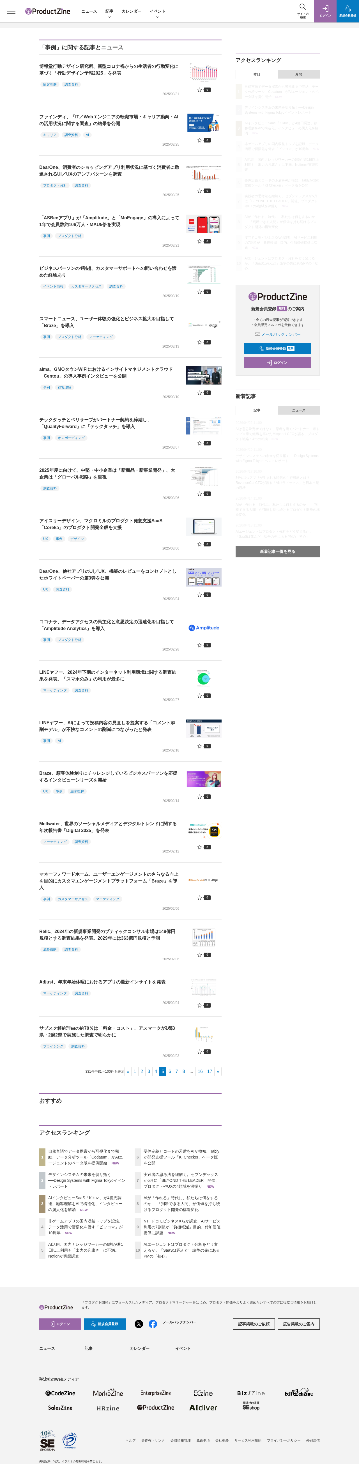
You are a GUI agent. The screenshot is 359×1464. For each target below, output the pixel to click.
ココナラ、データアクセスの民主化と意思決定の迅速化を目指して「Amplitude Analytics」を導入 (106, 625)
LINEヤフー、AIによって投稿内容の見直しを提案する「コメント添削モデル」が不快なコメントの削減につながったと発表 (107, 726)
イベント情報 (53, 286)
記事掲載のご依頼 (254, 1324)
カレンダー (131, 11)
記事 (109, 11)
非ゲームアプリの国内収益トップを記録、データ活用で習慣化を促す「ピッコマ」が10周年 (85, 1227)
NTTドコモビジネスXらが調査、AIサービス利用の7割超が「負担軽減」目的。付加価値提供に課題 (182, 1227)
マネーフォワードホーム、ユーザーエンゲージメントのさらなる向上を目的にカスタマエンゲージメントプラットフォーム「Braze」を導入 (108, 881)
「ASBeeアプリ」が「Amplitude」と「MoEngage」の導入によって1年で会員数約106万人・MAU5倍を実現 (109, 221)
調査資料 (71, 84)
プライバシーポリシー (284, 1433)
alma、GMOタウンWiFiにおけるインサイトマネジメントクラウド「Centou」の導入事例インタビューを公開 (106, 372)
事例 (46, 236)
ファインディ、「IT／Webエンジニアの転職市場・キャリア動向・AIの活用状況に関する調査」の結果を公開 (108, 120)
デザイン (77, 539)
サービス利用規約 (247, 1433)
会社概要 (222, 1433)
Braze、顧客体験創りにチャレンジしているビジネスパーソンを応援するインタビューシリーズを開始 (108, 776)
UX (45, 539)
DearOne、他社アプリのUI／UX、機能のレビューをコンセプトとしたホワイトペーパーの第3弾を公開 (107, 574)
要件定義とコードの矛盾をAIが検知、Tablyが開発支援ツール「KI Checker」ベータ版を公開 (181, 1157)
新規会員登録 (276, 348)
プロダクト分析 (55, 185)
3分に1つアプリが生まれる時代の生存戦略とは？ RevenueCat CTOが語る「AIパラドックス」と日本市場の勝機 (277, 483)
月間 (298, 74)
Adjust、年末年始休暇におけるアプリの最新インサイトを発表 (102, 982)
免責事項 (203, 1433)
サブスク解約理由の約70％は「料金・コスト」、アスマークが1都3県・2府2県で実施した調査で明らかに (107, 1031)
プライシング (53, 1046)
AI (87, 135)
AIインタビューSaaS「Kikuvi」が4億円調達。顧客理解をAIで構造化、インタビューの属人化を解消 (85, 1204)
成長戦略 (50, 950)
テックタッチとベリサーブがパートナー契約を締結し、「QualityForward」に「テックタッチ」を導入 (95, 423)
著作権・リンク (153, 1433)
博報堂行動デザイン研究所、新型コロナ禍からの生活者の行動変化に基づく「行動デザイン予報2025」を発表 (108, 69)
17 (209, 1071)
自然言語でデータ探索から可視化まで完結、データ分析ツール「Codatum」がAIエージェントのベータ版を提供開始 (85, 1157)
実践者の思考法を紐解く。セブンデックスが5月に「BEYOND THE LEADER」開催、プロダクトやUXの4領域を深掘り (181, 1180)
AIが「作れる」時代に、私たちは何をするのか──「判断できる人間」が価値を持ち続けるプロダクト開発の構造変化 (182, 1204)
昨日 (257, 74)
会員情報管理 (181, 1433)
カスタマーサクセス (86, 286)
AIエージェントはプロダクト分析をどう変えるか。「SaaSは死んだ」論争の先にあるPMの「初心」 (182, 1250)
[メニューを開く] (11, 11)
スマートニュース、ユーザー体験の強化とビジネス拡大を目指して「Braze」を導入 (106, 322)
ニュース (89, 11)
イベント (157, 11)
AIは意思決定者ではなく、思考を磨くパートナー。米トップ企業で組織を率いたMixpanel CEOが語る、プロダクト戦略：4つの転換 (277, 434)
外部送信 (313, 1433)
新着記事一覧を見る (277, 551)
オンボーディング (71, 438)
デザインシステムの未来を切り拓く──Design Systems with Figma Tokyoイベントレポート (86, 1180)
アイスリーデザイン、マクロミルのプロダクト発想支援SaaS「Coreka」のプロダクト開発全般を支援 (100, 524)
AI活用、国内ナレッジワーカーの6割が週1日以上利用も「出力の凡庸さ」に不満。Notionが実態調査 (85, 1250)
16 (200, 1071)
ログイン (276, 363)
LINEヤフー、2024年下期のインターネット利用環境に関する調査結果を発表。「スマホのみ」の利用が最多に (107, 675)
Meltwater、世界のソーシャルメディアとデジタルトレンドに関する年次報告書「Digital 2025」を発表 (108, 827)
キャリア (50, 135)
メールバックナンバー (278, 334)
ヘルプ (131, 1433)
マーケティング (101, 337)
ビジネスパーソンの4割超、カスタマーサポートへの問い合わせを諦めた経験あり (107, 271)
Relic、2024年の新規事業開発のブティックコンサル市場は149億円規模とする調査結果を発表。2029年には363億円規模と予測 (107, 935)
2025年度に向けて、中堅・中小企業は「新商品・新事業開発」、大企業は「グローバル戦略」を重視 (107, 473)
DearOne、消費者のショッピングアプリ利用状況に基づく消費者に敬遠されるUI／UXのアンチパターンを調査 (109, 170)
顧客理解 (50, 84)
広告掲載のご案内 (298, 1324)
